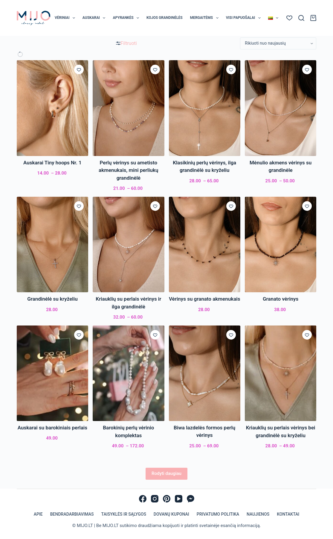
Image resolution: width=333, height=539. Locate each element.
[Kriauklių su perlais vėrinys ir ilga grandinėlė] (128, 244)
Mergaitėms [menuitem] (205, 18)
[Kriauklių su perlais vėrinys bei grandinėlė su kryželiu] (280, 373)
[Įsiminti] (79, 69)
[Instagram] (154, 498)
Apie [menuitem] (38, 514)
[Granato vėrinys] (280, 244)
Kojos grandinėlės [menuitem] (164, 18)
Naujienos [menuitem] (258, 514)
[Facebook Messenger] (190, 498)
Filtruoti (126, 43)
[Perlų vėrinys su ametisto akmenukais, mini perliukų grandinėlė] (128, 108)
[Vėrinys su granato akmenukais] (204, 244)
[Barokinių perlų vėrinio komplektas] (128, 373)
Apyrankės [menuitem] (127, 18)
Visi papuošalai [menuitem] (244, 18)
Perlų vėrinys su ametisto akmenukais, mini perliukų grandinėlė (128, 170)
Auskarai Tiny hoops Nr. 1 (52, 163)
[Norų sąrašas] (289, 18)
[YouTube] (178, 498)
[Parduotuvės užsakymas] (278, 43)
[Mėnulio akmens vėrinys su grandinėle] (280, 108)
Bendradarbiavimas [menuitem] (72, 514)
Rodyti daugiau (166, 473)
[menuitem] (273, 18)
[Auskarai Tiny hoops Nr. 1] (52, 108)
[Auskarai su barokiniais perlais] (52, 373)
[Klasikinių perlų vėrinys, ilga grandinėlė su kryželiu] (204, 108)
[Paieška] (301, 18)
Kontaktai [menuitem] (288, 514)
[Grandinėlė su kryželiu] (52, 244)
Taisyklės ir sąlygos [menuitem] (123, 514)
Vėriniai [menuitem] (66, 18)
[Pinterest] (166, 498)
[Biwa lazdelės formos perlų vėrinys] (204, 373)
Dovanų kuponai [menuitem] (171, 514)
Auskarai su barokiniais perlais (52, 428)
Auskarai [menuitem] (95, 18)
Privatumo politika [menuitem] (218, 514)
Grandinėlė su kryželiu (52, 299)
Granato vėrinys (280, 299)
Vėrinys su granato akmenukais (204, 299)
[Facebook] (142, 498)
